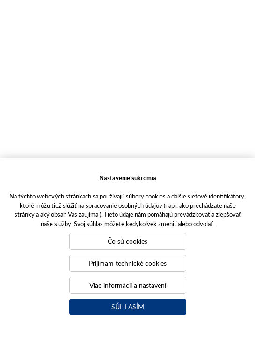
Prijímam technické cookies (128, 263)
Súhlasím (127, 306)
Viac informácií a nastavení (127, 285)
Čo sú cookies (127, 241)
